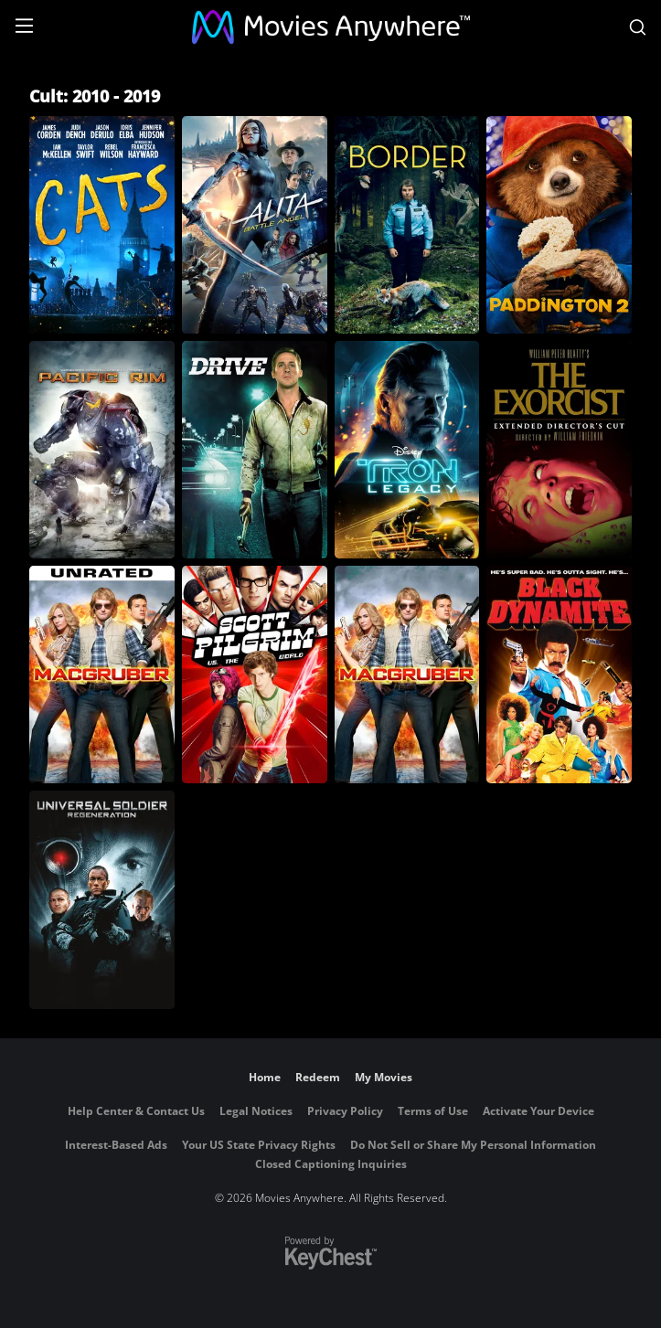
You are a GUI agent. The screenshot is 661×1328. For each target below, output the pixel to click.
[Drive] (254, 449)
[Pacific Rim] (102, 449)
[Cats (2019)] (102, 225)
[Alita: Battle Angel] (254, 225)
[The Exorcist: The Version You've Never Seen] (559, 449)
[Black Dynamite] (559, 674)
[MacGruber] (407, 674)
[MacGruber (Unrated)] (102, 674)
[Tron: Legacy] (407, 449)
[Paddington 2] (559, 225)
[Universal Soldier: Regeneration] (102, 899)
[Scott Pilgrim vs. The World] (254, 674)
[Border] (407, 225)
